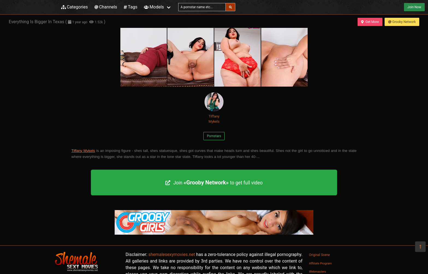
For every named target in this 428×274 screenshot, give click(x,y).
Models (154, 7)
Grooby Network (402, 22)
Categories (74, 7)
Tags (130, 7)
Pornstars (214, 136)
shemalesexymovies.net (171, 254)
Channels (105, 7)
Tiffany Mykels (214, 107)
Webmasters (317, 271)
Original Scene (319, 255)
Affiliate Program (320, 263)
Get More (370, 22)
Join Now (414, 7)
